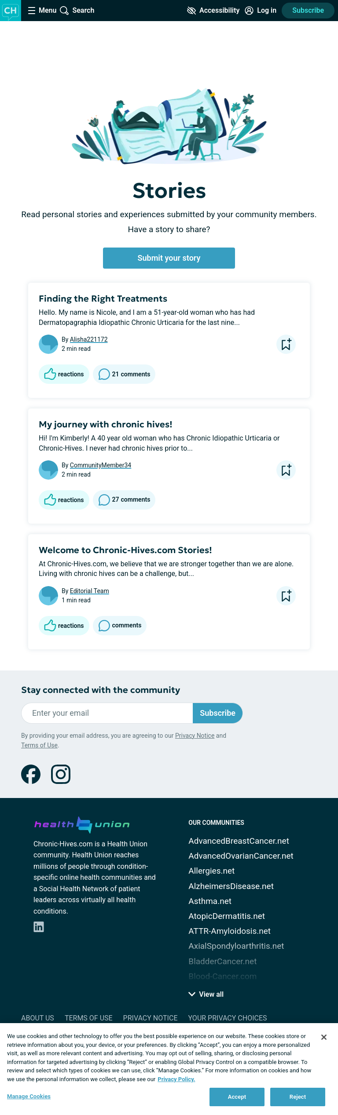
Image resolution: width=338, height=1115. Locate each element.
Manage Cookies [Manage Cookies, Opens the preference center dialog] (29, 1096)
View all (206, 994)
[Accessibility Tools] (213, 10)
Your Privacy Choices (227, 1018)
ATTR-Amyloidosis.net (229, 931)
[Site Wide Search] (77, 10)
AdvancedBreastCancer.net (238, 841)
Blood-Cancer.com (222, 976)
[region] (169, 1069)
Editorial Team (89, 590)
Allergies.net (211, 871)
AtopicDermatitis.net (226, 916)
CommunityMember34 (100, 465)
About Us (37, 1018)
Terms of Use (39, 745)
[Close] (324, 1037)
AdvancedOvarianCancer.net (240, 856)
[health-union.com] (81, 823)
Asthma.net (209, 901)
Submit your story (169, 257)
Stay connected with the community (100, 690)
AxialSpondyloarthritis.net (236, 946)
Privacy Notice (194, 735)
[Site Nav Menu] (42, 10)
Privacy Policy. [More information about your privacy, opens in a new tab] (176, 1079)
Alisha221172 (89, 339)
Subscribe (308, 10)
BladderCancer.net (222, 961)
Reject (298, 1096)
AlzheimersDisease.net (231, 886)
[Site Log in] (260, 10)
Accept (237, 1096)
